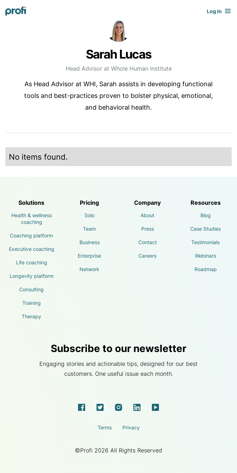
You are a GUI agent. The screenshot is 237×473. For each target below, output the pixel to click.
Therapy (31, 316)
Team (89, 228)
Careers (147, 255)
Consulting (31, 289)
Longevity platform (32, 276)
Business (89, 242)
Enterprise (89, 255)
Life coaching (31, 262)
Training (31, 302)
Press (147, 228)
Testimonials (205, 242)
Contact (147, 242)
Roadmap (205, 269)
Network (89, 269)
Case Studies (205, 228)
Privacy (131, 427)
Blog (205, 215)
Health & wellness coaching (31, 218)
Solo (89, 215)
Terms (105, 427)
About (147, 215)
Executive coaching (31, 249)
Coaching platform (31, 235)
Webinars (205, 255)
